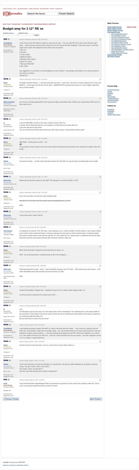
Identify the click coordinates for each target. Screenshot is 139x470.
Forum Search (66, 13)
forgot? (26, 33)
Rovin (6, 83)
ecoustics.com (14, 462)
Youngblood (8, 43)
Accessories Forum (114, 55)
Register (110, 93)
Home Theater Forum (115, 30)
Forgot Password (113, 90)
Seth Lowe (7, 269)
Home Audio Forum (114, 27)
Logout (109, 91)
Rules (109, 95)
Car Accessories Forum (119, 34)
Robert (6, 161)
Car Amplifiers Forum (118, 35)
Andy (5, 383)
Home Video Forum (114, 29)
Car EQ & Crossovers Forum (121, 39)
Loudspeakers (22, 8)
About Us (5, 465)
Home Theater (34, 8)
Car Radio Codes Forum (119, 42)
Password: (26, 34)
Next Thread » (95, 399)
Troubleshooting (112, 98)
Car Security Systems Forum (121, 44)
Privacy (26, 465)
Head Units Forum (117, 51)
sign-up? (11, 33)
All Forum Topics (113, 56)
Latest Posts (7, 8)
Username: (10, 34)
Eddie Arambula (9, 102)
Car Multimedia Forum (119, 41)
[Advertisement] (52, 430)
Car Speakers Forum (118, 46)
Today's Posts (131, 27)
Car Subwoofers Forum (119, 48)
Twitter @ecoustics (113, 114)
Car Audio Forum (113, 32)
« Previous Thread (11, 399)
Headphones (44, 8)
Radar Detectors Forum (119, 53)
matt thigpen (8, 231)
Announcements (113, 100)
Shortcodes (111, 97)
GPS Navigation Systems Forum (122, 49)
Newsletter (20, 465)
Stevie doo (7, 180)
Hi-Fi (14, 8)
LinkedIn (110, 113)
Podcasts (58, 8)
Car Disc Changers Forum (120, 37)
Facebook (110, 109)
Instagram (110, 111)
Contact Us (12, 465)
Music (52, 8)
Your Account (112, 102)
